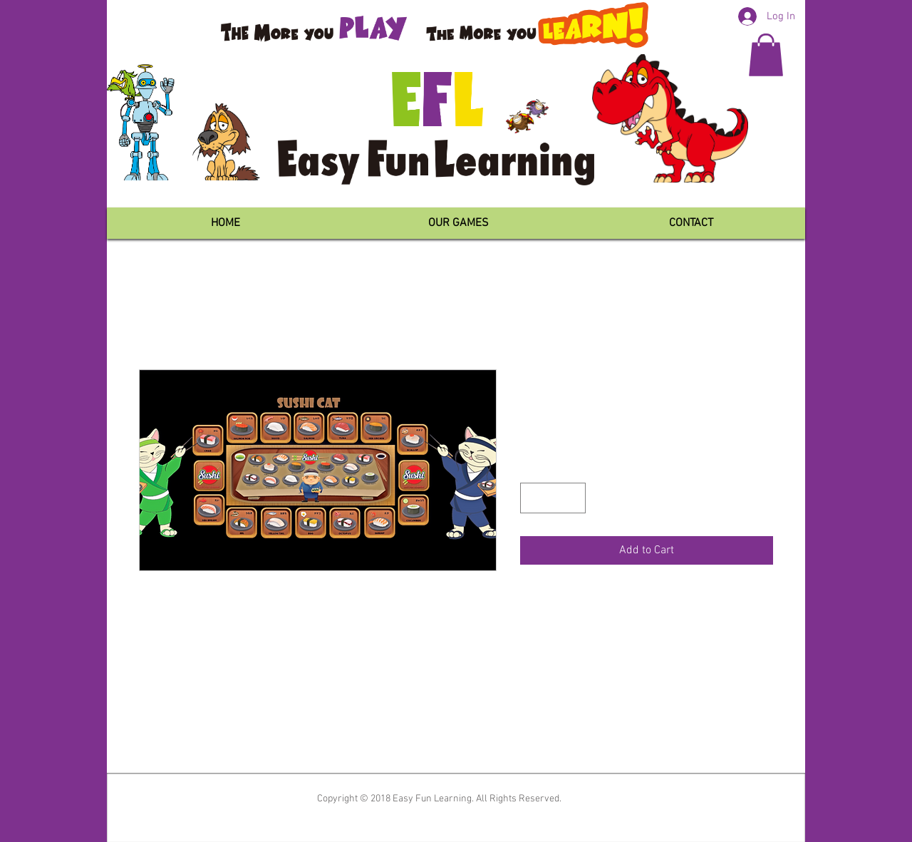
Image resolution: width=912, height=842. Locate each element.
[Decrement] (533, 498)
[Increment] (572, 498)
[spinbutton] (552, 498)
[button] (766, 55)
